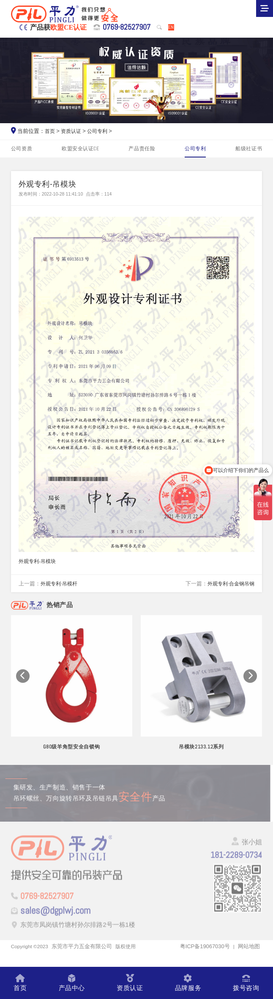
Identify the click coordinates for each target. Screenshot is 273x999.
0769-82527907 (122, 27)
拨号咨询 (245, 982)
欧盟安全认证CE (80, 149)
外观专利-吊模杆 (61, 588)
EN (171, 27)
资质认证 (73, 131)
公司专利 (101, 131)
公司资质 (22, 149)
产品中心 (71, 982)
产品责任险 (142, 149)
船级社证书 (247, 149)
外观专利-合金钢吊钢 (228, 588)
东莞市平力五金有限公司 (85, 960)
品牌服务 (187, 982)
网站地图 (249, 960)
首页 (50, 131)
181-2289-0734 (231, 869)
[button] (23, 687)
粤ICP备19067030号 (204, 960)
